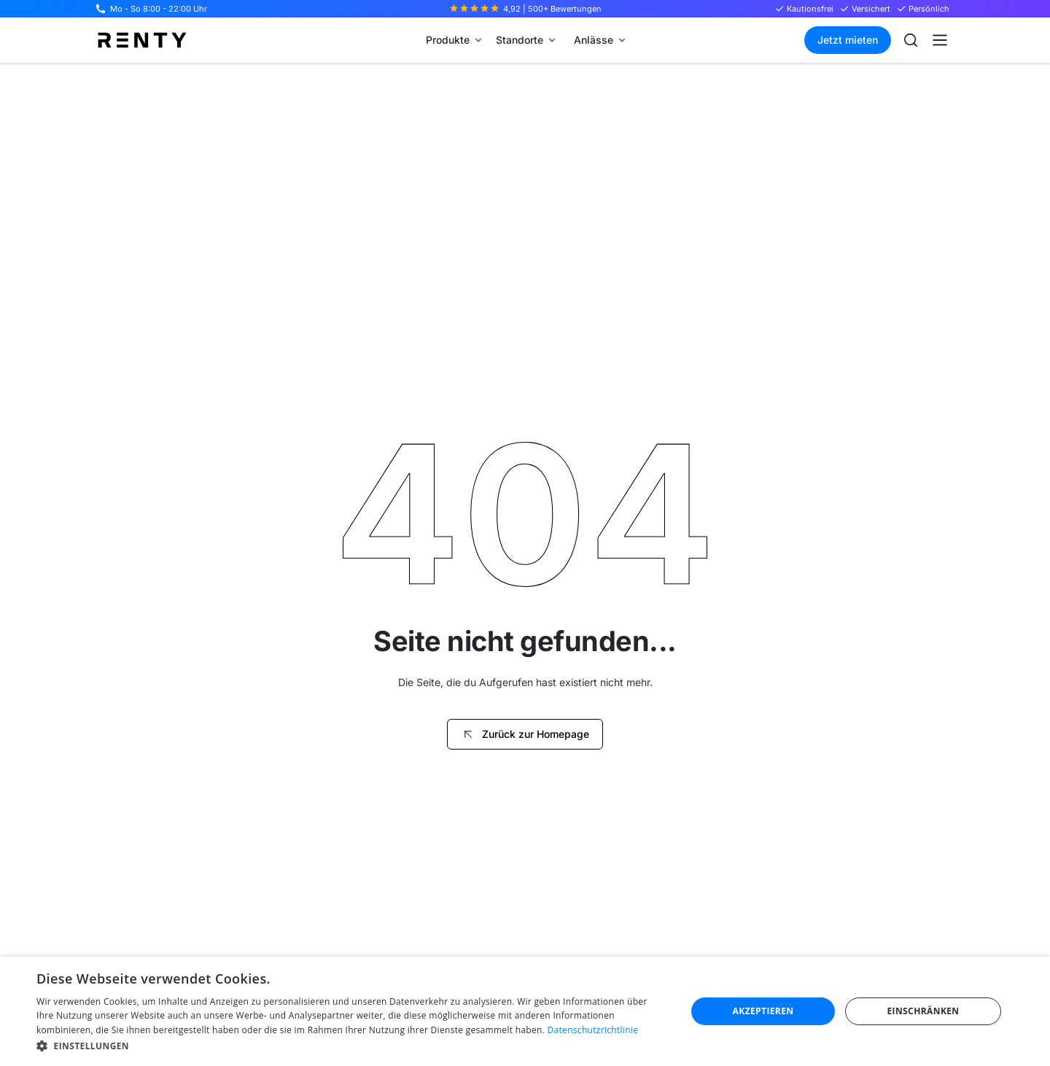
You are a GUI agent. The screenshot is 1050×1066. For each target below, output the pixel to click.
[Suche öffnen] (911, 40)
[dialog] (525, 1011)
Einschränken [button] (923, 1011)
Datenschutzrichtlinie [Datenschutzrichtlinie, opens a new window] (593, 1030)
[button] (453, 40)
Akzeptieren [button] (763, 1011)
